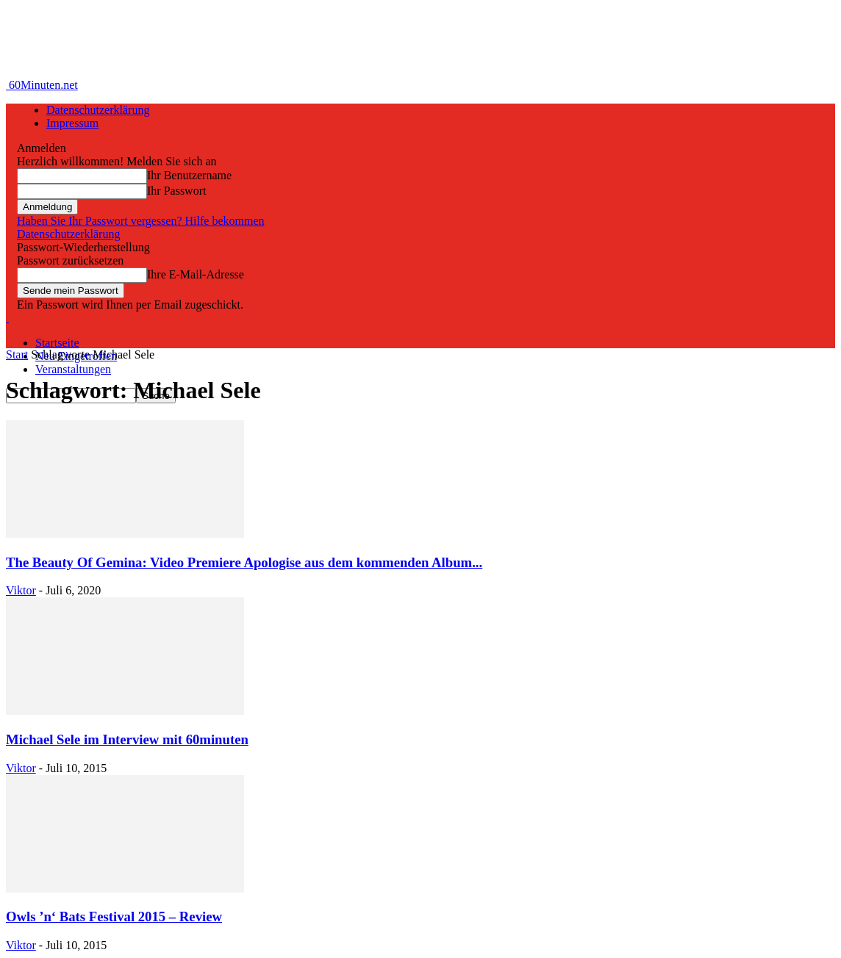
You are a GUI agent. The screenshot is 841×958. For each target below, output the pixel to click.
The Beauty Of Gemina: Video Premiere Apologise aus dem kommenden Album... (244, 562)
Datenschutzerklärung (97, 110)
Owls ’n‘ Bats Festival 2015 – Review (114, 916)
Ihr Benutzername (189, 175)
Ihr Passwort (176, 190)
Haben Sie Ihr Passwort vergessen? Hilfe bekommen (141, 221)
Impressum (72, 123)
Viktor (21, 590)
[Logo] (7, 317)
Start (17, 354)
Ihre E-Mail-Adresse (195, 274)
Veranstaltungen (73, 369)
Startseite (57, 342)
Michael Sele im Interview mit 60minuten (127, 739)
